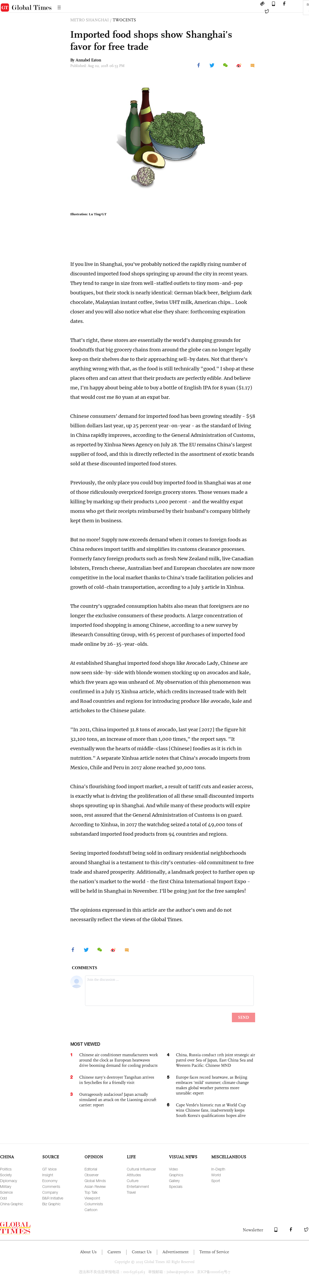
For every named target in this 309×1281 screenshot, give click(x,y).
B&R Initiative (52, 1198)
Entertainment (138, 1186)
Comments (51, 1186)
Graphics (176, 1175)
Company (50, 1192)
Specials (175, 1186)
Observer (92, 1175)
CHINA (7, 1156)
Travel (131, 1192)
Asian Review (95, 1186)
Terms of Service (214, 1251)
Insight (47, 1175)
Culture (132, 1180)
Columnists (94, 1204)
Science (6, 1192)
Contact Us (142, 1251)
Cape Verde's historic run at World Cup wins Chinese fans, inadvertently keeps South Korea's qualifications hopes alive (211, 1110)
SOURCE (50, 1156)
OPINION (94, 1156)
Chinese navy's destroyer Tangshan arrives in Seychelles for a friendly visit (116, 1080)
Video (173, 1169)
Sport (215, 1180)
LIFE (131, 1156)
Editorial (91, 1169)
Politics (6, 1169)
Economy (49, 1180)
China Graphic (11, 1204)
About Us (88, 1251)
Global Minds (95, 1180)
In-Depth (218, 1169)
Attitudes (134, 1175)
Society (6, 1175)
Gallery (174, 1180)
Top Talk (91, 1192)
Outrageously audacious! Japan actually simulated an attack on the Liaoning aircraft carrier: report (117, 1099)
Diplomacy (8, 1180)
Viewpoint (92, 1198)
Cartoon (91, 1209)
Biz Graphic (51, 1204)
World (216, 1175)
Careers (114, 1251)
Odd (3, 1198)
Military (5, 1186)
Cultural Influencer (141, 1169)
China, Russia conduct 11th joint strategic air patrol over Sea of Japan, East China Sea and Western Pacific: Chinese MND (215, 1060)
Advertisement (175, 1251)
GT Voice (49, 1169)
